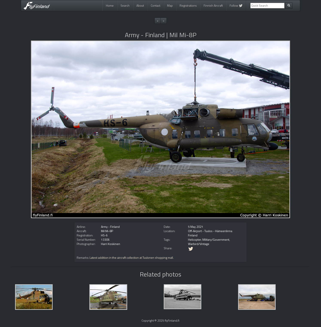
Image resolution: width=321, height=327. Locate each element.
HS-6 (104, 235)
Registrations (188, 5)
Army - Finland (110, 226)
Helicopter (194, 239)
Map (170, 5)
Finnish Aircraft (213, 5)
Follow (236, 5)
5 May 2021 (195, 226)
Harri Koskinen (110, 244)
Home (110, 5)
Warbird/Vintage (198, 244)
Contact (155, 5)
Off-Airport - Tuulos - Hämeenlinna (210, 231)
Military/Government (215, 239)
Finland (192, 235)
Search (125, 5)
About (140, 5)
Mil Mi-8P (107, 231)
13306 (105, 239)
